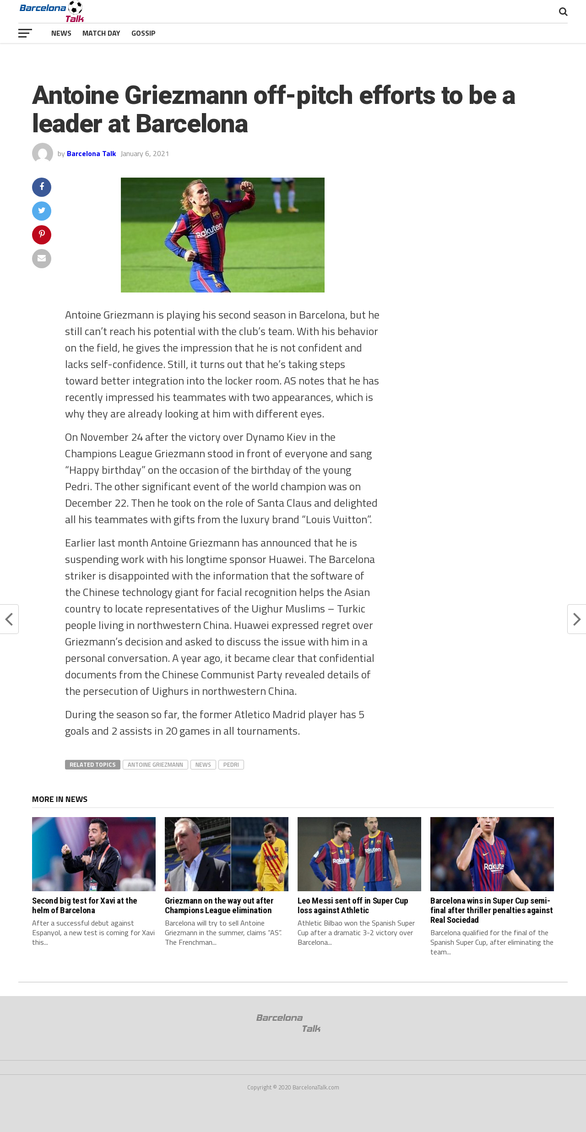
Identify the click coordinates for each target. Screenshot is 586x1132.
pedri (231, 764)
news (203, 764)
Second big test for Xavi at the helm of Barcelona (84, 905)
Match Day (101, 32)
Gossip (143, 32)
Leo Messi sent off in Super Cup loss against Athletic (353, 905)
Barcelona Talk (91, 153)
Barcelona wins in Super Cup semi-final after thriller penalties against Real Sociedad (491, 910)
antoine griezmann (155, 764)
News (61, 32)
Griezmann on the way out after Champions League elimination (219, 905)
